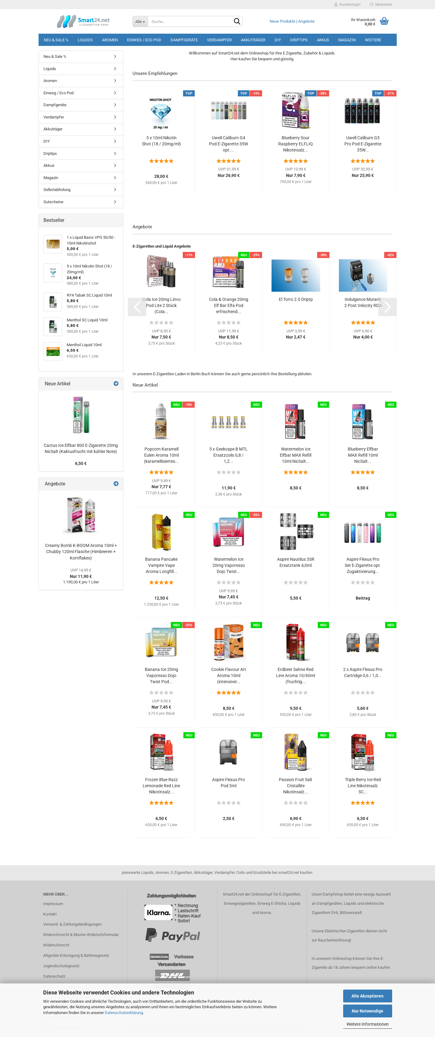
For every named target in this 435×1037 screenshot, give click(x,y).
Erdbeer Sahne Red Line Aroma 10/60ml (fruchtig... (295, 675)
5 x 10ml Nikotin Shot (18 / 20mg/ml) (161, 140)
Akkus (323, 40)
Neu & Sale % (56, 40)
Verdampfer (219, 40)
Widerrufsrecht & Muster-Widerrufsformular (81, 934)
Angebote (306, 21)
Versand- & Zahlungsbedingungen (72, 924)
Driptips (299, 40)
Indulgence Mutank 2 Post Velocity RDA (363, 302)
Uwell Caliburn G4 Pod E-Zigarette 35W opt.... (228, 143)
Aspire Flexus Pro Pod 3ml (228, 782)
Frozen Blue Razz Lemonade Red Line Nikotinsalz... (161, 785)
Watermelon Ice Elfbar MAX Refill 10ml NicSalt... (295, 455)
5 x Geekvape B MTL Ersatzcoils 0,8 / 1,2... (228, 455)
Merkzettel (381, 4)
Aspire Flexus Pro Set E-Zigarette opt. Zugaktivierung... (363, 565)
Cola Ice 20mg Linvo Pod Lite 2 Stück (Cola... (161, 305)
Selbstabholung (56, 189)
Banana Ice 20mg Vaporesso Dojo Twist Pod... (161, 675)
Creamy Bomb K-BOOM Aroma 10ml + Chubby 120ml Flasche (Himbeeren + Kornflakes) (81, 551)
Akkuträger (253, 40)
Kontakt (50, 914)
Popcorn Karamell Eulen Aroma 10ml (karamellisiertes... (161, 455)
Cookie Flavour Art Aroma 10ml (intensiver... (228, 675)
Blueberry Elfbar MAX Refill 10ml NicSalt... (363, 455)
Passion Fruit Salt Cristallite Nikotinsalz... (295, 785)
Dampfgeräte (184, 40)
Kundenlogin (347, 4)
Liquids (85, 40)
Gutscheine (53, 202)
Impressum (53, 903)
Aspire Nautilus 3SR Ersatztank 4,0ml (295, 562)
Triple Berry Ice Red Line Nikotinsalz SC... (363, 785)
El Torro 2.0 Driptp (296, 299)
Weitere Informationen (368, 1024)
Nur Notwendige (367, 1011)
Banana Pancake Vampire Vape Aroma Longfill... (161, 565)
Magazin (347, 40)
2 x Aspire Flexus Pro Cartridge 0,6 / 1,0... (362, 672)
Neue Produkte (282, 21)
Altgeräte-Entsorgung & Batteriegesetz (76, 955)
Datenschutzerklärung (124, 1012)
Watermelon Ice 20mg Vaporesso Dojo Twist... (228, 565)
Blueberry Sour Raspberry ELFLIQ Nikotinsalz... (295, 143)
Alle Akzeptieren (367, 996)
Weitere (373, 40)
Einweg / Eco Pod (144, 40)
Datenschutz (54, 976)
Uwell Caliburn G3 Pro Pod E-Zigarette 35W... (362, 143)
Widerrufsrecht (56, 945)
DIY (278, 40)
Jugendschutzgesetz (61, 966)
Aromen (110, 40)
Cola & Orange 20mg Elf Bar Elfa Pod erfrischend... (228, 305)
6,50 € (81, 463)
